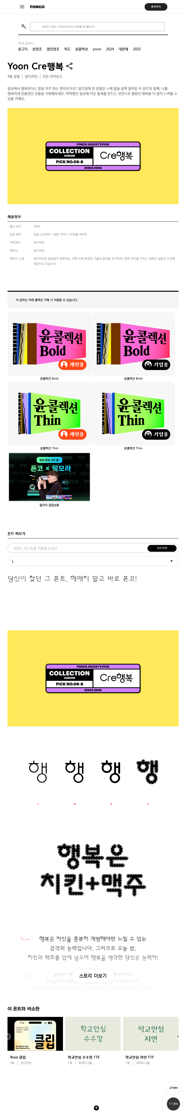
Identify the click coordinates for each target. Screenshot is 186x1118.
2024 (110, 49)
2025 (137, 49)
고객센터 (173, 1087)
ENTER (162, 548)
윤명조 (37, 49)
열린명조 (53, 49)
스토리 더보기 (93, 976)
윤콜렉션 (81, 49)
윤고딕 (23, 49)
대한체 (123, 49)
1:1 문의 (173, 1103)
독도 (67, 49)
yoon (97, 49)
